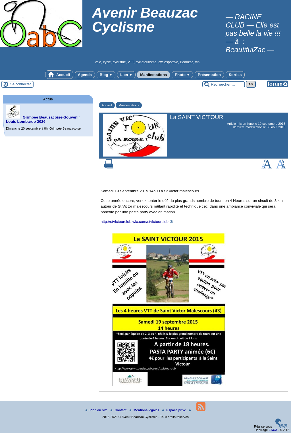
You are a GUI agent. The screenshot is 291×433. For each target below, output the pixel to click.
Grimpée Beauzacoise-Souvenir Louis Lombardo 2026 (43, 119)
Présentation (209, 75)
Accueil (59, 74)
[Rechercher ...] (223, 84)
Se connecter (20, 84)
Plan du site (97, 410)
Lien (126, 75)
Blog (106, 75)
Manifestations (153, 75)
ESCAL (274, 430)
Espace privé (174, 410)
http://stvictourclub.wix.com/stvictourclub (135, 221)
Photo (182, 75)
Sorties (235, 75)
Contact (119, 410)
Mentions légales (145, 410)
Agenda (85, 75)
